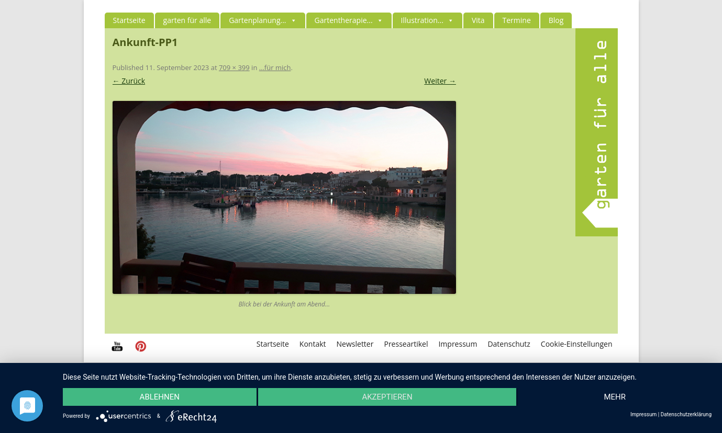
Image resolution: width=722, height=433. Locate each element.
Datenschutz (508, 344)
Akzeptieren (387, 397)
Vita (478, 20)
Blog (556, 20)
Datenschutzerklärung (686, 414)
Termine (517, 20)
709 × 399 (234, 67)
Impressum (457, 344)
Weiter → (440, 81)
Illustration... (427, 20)
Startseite (129, 20)
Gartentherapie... (349, 20)
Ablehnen (160, 397)
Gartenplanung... (262, 20)
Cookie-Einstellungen (577, 344)
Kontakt (312, 344)
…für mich (275, 67)
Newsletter (355, 344)
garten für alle (187, 20)
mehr (615, 397)
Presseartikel (406, 344)
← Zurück (129, 81)
